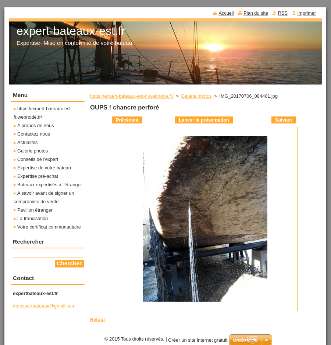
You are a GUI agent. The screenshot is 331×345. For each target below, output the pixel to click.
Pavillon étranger (35, 210)
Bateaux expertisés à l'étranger (49, 184)
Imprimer (307, 13)
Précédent (127, 120)
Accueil (226, 13)
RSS (283, 13)
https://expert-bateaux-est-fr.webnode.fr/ (132, 96)
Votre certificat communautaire (49, 227)
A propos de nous (35, 125)
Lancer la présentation (204, 120)
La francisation (32, 218)
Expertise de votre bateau (44, 167)
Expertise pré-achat (37, 176)
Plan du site (255, 13)
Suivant (283, 120)
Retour (97, 319)
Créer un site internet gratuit (197, 340)
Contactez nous (33, 134)
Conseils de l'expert (37, 159)
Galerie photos (196, 96)
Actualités (27, 142)
